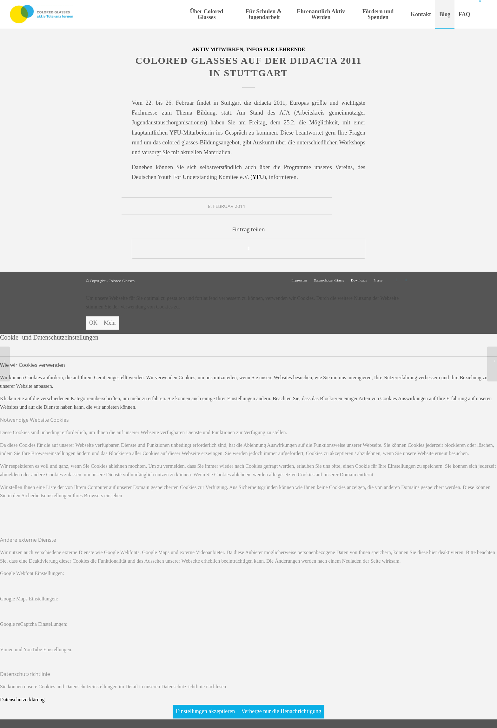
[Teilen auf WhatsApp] (248, 248)
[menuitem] (206, 14)
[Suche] (480, 14)
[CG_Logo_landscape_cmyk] (41, 14)
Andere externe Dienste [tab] (28, 539)
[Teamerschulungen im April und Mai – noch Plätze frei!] (492, 364)
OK (93, 323)
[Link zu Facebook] (406, 280)
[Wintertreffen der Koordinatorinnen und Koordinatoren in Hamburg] (5, 364)
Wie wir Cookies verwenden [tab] (32, 364)
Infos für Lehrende (275, 49)
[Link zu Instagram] (396, 280)
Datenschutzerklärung (22, 699)
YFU (258, 177)
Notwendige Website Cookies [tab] (34, 419)
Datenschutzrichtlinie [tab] (25, 674)
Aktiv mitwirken (217, 49)
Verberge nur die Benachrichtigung (281, 711)
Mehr (110, 323)
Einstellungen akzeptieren (205, 711)
